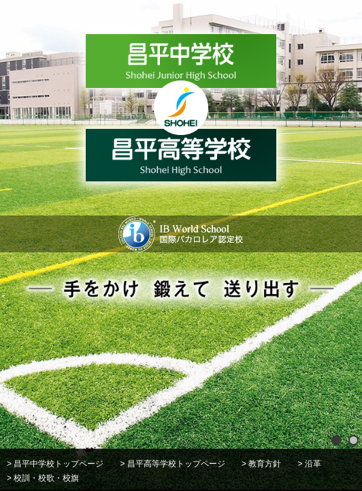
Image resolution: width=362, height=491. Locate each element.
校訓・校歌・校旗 (46, 478)
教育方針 (264, 463)
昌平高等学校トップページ (176, 463)
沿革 (313, 463)
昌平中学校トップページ (58, 463)
